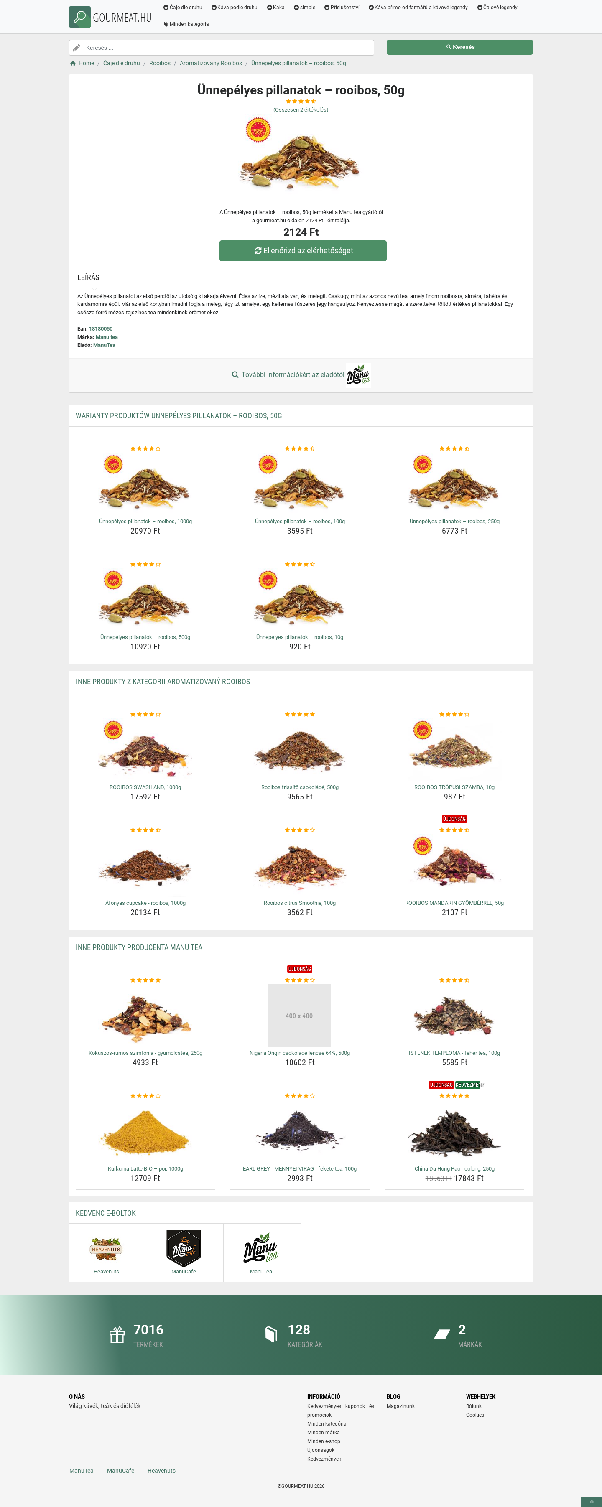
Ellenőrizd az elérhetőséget (303, 250)
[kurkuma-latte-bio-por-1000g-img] (145, 1131)
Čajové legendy (497, 7)
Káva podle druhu (234, 7)
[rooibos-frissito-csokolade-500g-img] (300, 749)
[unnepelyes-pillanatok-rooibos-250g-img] (454, 484)
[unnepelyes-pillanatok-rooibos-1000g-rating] (145, 449)
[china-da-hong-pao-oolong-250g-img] (454, 1131)
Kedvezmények (324, 1459)
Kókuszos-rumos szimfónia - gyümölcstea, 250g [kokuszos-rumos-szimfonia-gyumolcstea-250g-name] (145, 1053)
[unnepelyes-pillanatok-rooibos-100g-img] (300, 484)
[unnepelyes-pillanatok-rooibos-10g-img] (300, 599)
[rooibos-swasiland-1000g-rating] (145, 714)
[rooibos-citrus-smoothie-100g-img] (300, 865)
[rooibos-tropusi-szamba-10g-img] (454, 749)
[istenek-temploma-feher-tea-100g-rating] (454, 980)
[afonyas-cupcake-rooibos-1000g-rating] (145, 830)
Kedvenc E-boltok (106, 1213)
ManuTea (104, 345)
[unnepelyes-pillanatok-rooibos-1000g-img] (145, 484)
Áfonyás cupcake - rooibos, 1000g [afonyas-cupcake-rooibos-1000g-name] (145, 903)
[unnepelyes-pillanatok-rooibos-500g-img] (145, 599)
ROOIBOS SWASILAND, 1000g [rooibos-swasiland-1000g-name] (145, 787)
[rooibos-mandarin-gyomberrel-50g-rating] (454, 830)
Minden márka (323, 1433)
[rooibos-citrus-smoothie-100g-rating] (300, 830)
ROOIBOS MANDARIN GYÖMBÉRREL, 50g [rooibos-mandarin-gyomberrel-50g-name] (454, 903)
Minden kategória (186, 24)
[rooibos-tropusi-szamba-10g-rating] (454, 714)
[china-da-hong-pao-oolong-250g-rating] (454, 1096)
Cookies (475, 1415)
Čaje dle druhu (182, 7)
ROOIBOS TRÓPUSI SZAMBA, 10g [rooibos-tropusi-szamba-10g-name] (454, 787)
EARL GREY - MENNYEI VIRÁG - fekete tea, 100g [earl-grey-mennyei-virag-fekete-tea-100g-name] (300, 1169)
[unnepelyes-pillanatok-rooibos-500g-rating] (145, 564)
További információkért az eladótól (301, 375)
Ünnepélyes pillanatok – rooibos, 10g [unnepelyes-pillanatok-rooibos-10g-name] (299, 637)
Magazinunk (401, 1406)
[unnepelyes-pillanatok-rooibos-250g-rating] (454, 449)
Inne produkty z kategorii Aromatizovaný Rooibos (163, 681)
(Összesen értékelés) (301, 110)
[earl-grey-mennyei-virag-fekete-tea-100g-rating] (300, 1096)
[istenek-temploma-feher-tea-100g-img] (454, 1015)
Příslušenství (342, 7)
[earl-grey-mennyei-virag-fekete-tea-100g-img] (300, 1131)
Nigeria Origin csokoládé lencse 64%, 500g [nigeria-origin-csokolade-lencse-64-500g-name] (300, 1053)
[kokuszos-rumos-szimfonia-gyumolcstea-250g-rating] (145, 980)
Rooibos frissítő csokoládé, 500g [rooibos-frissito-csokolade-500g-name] (300, 787)
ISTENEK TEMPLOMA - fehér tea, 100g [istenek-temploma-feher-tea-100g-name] (454, 1053)
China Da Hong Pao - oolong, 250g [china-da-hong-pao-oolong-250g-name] (455, 1169)
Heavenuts (162, 1470)
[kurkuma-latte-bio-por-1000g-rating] (145, 1096)
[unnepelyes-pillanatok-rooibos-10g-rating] (300, 564)
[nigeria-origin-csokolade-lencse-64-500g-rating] (300, 980)
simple (304, 7)
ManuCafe (120, 1470)
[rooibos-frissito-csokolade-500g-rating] (300, 714)
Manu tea (107, 337)
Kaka (275, 7)
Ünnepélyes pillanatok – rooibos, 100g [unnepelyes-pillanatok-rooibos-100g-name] (300, 521)
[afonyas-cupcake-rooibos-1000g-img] (145, 865)
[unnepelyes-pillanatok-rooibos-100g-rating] (300, 449)
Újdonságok (320, 1450)
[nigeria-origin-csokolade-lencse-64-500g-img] (300, 1015)
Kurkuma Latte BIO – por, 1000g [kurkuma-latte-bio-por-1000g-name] (145, 1169)
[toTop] (591, 1502)
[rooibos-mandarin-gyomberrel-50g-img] (454, 865)
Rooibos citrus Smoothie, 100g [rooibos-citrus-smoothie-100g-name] (300, 903)
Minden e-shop (323, 1441)
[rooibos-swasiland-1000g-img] (145, 749)
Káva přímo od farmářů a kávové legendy (418, 7)
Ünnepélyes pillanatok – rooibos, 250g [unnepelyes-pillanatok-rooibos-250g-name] (455, 521)
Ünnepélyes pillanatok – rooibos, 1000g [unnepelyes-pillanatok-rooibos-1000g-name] (145, 521)
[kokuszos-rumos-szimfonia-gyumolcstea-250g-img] (145, 1015)
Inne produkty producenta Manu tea (139, 947)
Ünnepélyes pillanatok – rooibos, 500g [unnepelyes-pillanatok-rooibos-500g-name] (145, 637)
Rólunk (474, 1406)
